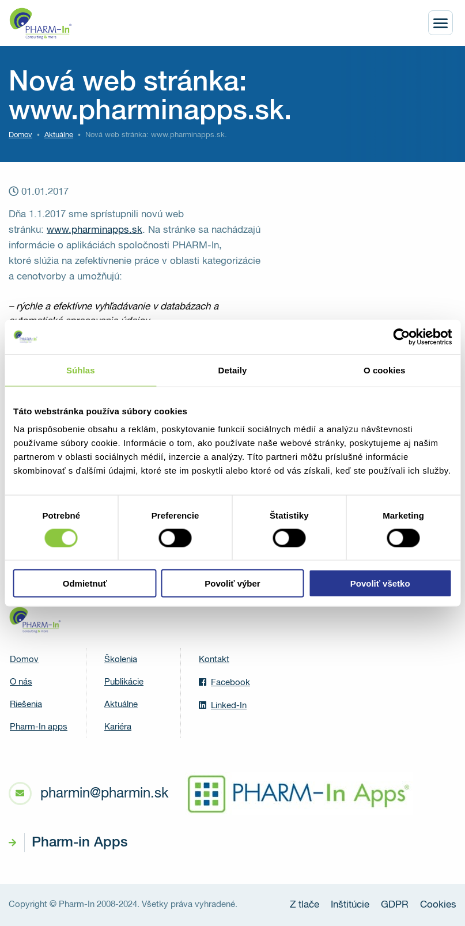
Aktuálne (121, 704)
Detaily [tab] (232, 370)
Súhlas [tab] (80, 370)
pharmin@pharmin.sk (104, 793)
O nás (21, 682)
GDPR (395, 905)
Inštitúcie (350, 905)
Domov (20, 135)
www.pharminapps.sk (94, 230)
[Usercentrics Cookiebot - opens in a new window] (401, 336)
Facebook (224, 682)
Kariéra (117, 727)
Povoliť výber (232, 583)
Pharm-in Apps (79, 842)
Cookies (438, 905)
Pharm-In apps (38, 727)
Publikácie (123, 682)
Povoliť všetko (380, 583)
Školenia (120, 659)
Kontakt (214, 659)
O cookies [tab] (385, 370)
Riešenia (26, 704)
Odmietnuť (85, 583)
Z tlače (304, 905)
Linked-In (223, 705)
